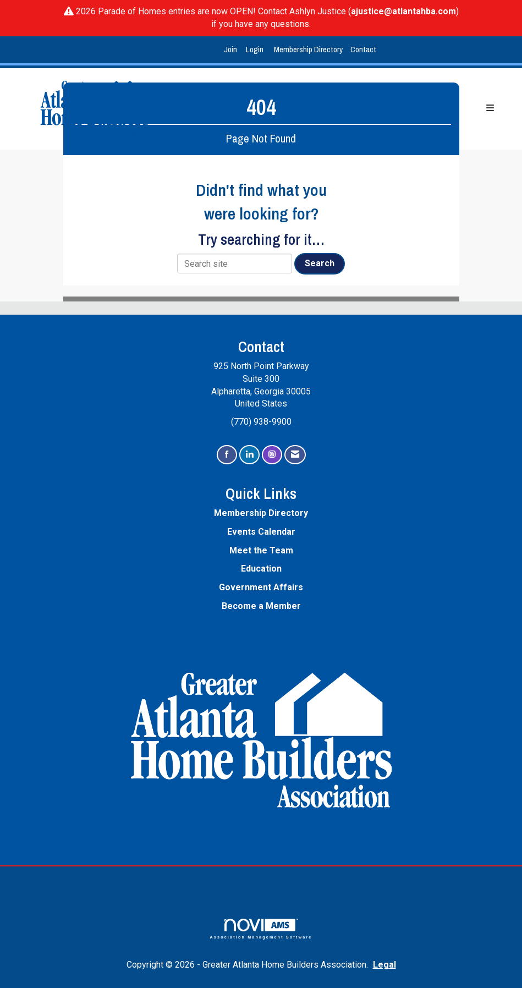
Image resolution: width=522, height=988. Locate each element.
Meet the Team (261, 550)
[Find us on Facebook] (227, 454)
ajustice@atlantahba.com (403, 11)
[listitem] (232, 49)
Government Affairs (261, 587)
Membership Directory (308, 49)
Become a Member (261, 606)
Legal (384, 964)
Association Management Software (261, 929)
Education (261, 568)
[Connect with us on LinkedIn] (249, 454)
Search (319, 263)
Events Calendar (261, 531)
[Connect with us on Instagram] (272, 454)
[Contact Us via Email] (295, 454)
